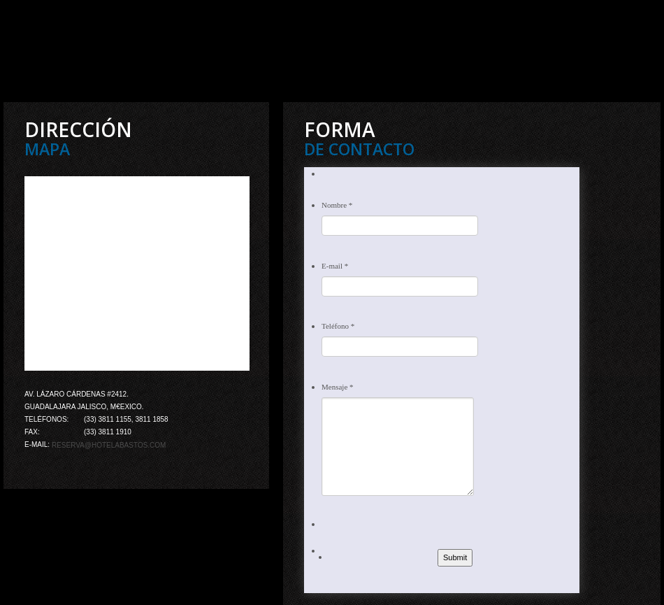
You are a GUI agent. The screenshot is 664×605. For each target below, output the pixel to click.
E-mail (335, 266)
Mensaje (338, 387)
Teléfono (338, 326)
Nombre (337, 205)
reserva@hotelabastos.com (109, 445)
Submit (455, 557)
